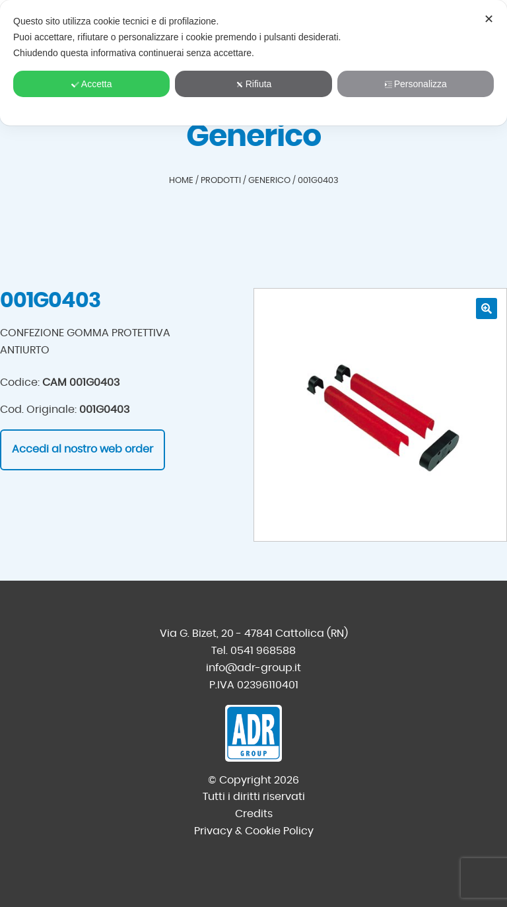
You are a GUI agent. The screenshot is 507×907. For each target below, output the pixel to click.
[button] (486, 308)
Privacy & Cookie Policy (254, 831)
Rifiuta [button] (254, 84)
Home (181, 180)
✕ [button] (489, 19)
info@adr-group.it (253, 668)
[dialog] (253, 63)
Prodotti (221, 180)
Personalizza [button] (415, 84)
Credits (254, 814)
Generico (269, 180)
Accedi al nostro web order (82, 449)
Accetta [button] (91, 84)
